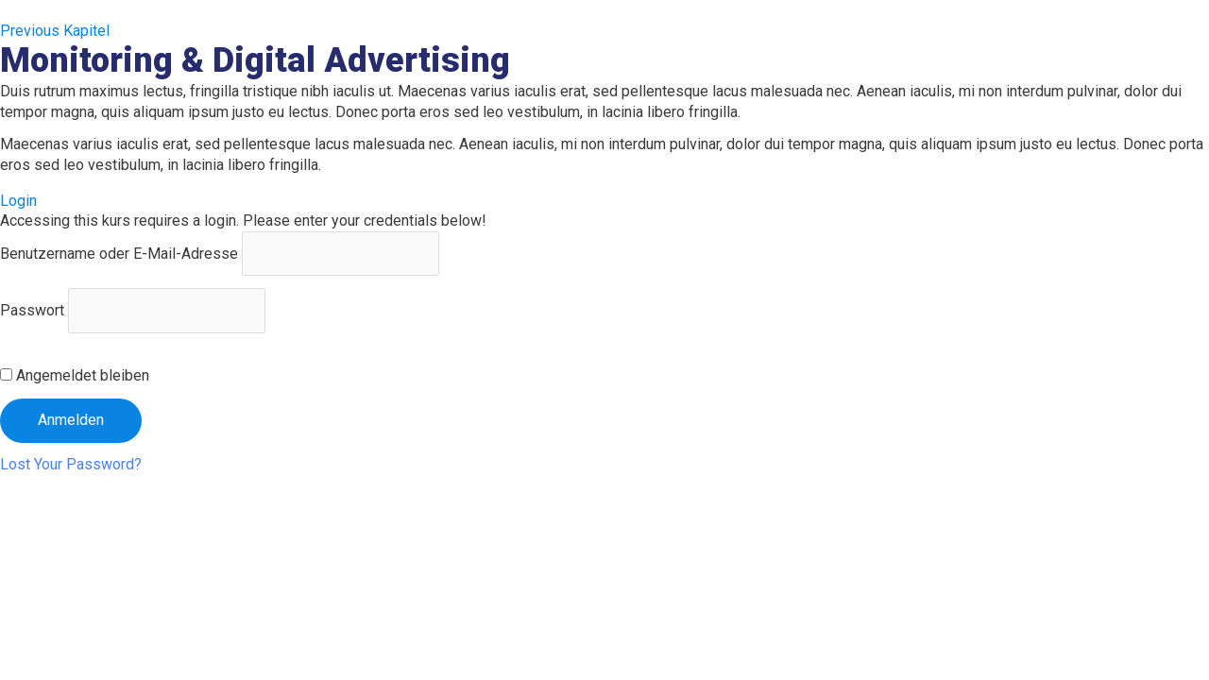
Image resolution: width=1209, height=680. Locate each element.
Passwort (32, 310)
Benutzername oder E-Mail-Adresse (119, 254)
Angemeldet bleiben (74, 375)
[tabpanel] (604, 128)
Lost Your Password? (71, 464)
